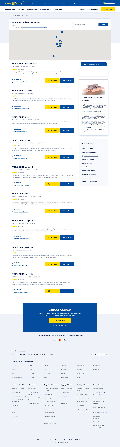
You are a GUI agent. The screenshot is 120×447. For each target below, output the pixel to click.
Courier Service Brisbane (17, 377)
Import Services (15, 405)
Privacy (39, 439)
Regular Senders (16, 409)
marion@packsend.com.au (20, 212)
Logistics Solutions (50, 385)
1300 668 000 (63, 325)
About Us (50, 3)
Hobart (45, 377)
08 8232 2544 (16, 79)
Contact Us (57, 3)
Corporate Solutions (49, 412)
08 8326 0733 (16, 289)
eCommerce (32, 385)
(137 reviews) (21, 279)
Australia (84, 3)
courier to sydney (41, 27)
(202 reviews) (21, 96)
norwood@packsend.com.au (20, 108)
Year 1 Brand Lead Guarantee (100, 412)
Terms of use (58, 439)
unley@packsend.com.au (19, 131)
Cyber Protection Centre (33, 403)
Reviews (36, 354)
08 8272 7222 (16, 155)
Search (103, 24)
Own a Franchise (98, 385)
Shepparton (79, 369)
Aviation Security (79, 439)
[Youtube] (103, 354)
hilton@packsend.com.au (19, 158)
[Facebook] (92, 354)
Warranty (14, 412)
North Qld (63, 373)
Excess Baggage (65, 396)
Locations (50, 354)
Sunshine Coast (81, 373)
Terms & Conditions (48, 439)
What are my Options (17, 420)
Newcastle (63, 369)
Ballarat (13, 369)
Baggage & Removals (68, 385)
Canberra (30, 369)
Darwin (46, 365)
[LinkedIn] (107, 354)
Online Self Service (32, 388)
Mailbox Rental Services (50, 423)
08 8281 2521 (16, 262)
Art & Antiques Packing (82, 394)
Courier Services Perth (66, 377)
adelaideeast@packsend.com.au (21, 81)
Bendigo (13, 373)
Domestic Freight (16, 392)
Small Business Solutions (50, 409)
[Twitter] (95, 354)
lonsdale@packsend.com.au (20, 292)
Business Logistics (48, 398)
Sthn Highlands (80, 365)
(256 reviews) (21, 145)
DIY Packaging (80, 405)
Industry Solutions (48, 394)
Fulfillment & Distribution (50, 401)
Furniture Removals (65, 392)
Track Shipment (94, 9)
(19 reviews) (21, 199)
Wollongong (96, 369)
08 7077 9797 (16, 209)
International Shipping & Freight (19, 396)
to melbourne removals (28, 27)
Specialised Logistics (49, 405)
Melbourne (63, 365)
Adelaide (14, 365)
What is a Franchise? (98, 388)
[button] (60, 44)
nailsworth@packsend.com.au (20, 185)
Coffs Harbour (31, 377)
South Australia (29, 15)
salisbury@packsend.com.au (20, 265)
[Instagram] (99, 354)
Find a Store (83, 9)
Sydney (79, 377)
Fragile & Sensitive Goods (67, 388)
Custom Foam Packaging (83, 398)
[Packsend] (13, 3)
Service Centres (20, 15)
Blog (45, 3)
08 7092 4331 (16, 129)
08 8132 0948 (16, 106)
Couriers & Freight (18, 385)
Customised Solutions (49, 416)
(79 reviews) (21, 172)
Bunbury (30, 365)
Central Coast (31, 373)
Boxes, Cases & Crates (82, 401)
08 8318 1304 (16, 236)
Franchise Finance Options (99, 422)
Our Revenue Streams (98, 398)
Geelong (46, 369)
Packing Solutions (83, 385)
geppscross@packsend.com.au (21, 238)
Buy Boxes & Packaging (82, 409)
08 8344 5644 (16, 182)
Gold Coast (47, 373)
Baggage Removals (65, 399)
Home (13, 15)
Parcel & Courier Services (18, 388)
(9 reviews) (20, 226)
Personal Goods (64, 403)
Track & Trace (42, 354)
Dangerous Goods (68, 439)
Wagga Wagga (96, 365)
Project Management (49, 420)
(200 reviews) (21, 69)
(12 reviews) (19, 252)
